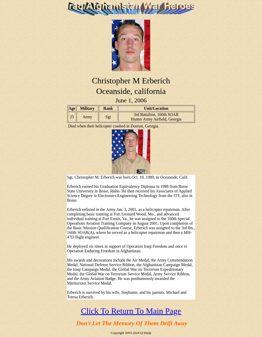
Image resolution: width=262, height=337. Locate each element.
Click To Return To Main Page (131, 311)
